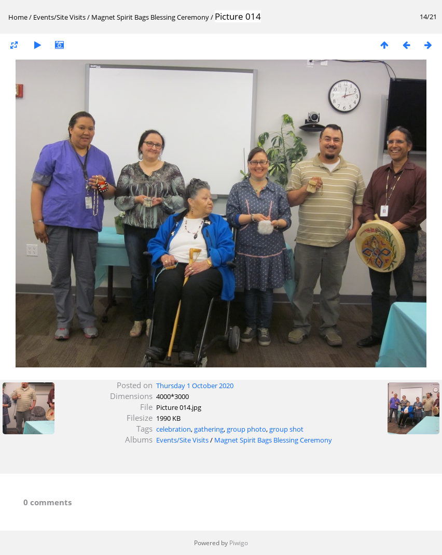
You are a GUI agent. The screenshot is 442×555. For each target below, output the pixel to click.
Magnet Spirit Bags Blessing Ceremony (150, 17)
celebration (173, 429)
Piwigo (238, 542)
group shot (286, 429)
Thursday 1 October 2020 (194, 385)
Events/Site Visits (59, 17)
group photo (246, 429)
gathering (209, 429)
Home (17, 17)
